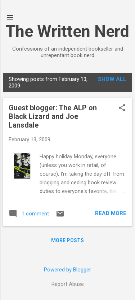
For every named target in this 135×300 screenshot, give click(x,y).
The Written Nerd (67, 31)
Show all (112, 79)
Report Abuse (67, 284)
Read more (110, 213)
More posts (67, 240)
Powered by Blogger (67, 269)
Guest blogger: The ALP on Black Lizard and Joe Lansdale (53, 116)
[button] (122, 108)
